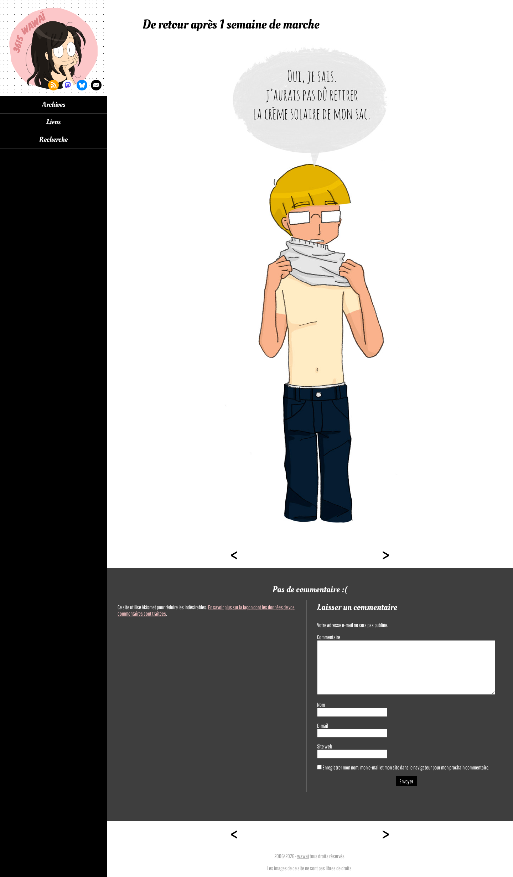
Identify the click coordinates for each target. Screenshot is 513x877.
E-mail (322, 725)
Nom (321, 704)
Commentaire (328, 637)
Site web (324, 746)
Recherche (53, 140)
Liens (53, 122)
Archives (53, 105)
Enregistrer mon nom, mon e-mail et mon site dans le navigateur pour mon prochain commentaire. (405, 767)
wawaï (303, 856)
